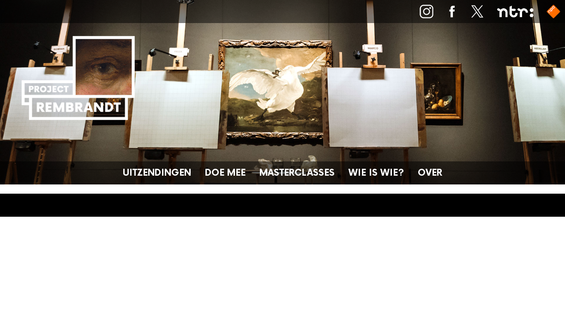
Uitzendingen (157, 173)
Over (430, 173)
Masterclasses (297, 173)
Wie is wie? (376, 173)
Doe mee (225, 173)
